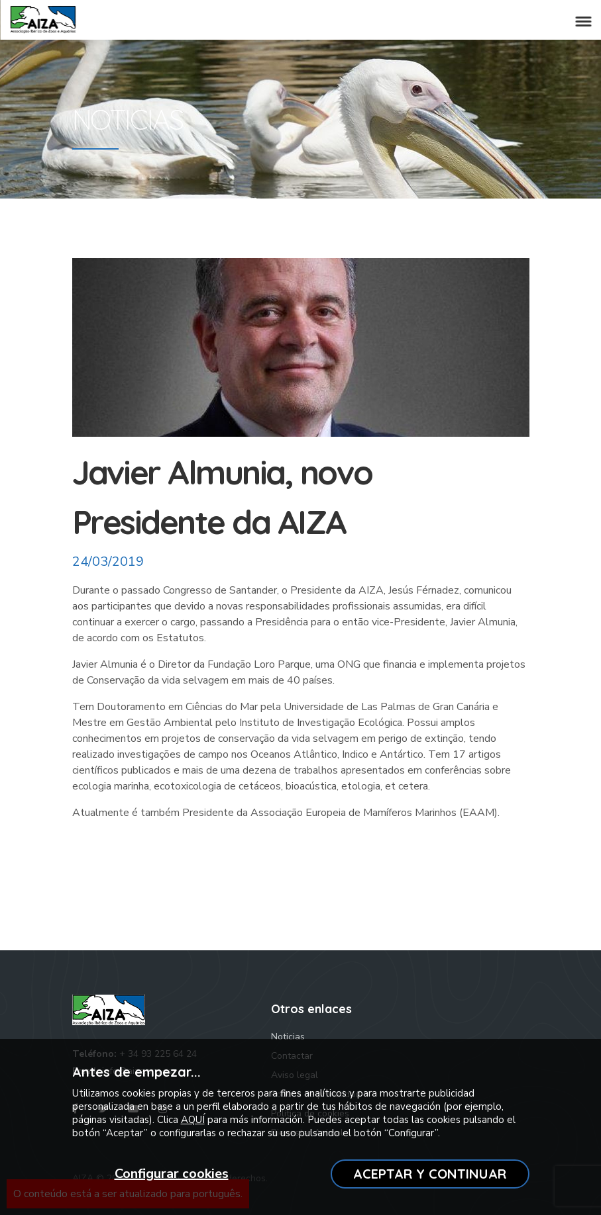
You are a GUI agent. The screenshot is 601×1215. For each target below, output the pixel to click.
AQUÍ (193, 1119)
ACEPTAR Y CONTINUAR (429, 1173)
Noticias (288, 1036)
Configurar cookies (172, 1174)
